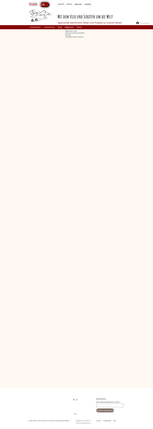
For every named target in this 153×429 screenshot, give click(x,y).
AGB (114, 420)
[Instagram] (77, 400)
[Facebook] (74, 400)
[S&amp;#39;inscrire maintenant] (44, 4)
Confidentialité (107, 420)
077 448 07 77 (86, 421)
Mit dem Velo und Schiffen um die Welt (85, 16)
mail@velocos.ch (86, 423)
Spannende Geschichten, (70, 22)
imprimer (98, 420)
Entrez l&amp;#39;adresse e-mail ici (107, 402)
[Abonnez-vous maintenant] (105, 410)
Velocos (33, 3)
